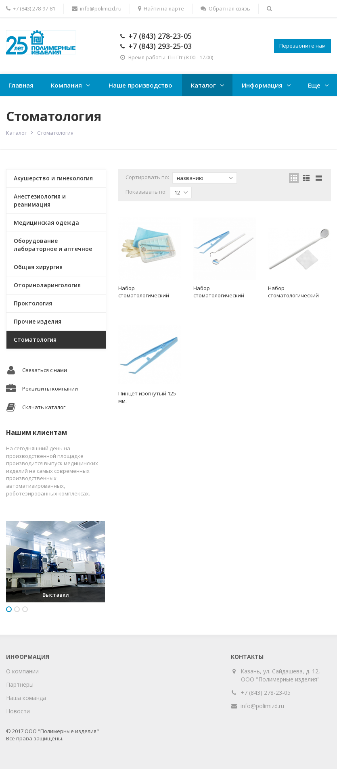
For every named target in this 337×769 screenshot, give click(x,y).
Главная (20, 85)
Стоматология (35, 339)
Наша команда (26, 698)
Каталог (203, 85)
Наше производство (140, 85)
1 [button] (9, 609)
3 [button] (25, 609)
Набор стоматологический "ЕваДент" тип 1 (143, 295)
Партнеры (19, 684)
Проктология (33, 303)
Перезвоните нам (302, 45)
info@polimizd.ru (262, 706)
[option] (55, 561)
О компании (22, 671)
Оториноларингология (47, 285)
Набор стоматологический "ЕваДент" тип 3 (293, 295)
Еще (314, 85)
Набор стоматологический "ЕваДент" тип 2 (218, 295)
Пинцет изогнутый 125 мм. (147, 397)
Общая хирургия (38, 267)
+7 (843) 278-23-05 (160, 36)
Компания (66, 85)
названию (205, 178)
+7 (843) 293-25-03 (160, 46)
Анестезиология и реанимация (40, 200)
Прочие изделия (37, 321)
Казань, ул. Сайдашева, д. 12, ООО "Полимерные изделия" (280, 675)
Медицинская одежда (46, 222)
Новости (18, 711)
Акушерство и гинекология (53, 178)
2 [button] (17, 609)
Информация (262, 85)
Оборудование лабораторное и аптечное (53, 245)
